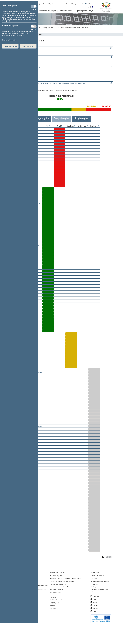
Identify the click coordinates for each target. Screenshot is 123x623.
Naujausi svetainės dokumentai (59, 585)
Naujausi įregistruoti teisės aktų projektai (62, 580)
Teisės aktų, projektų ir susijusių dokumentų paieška (65, 577)
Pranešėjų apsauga (56, 591)
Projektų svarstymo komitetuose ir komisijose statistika (73, 27)
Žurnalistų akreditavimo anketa (100, 580)
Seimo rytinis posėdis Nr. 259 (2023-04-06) (25, 67)
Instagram (96, 607)
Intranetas (53, 607)
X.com (95, 601)
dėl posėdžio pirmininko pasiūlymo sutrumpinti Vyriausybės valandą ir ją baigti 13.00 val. (48, 83)
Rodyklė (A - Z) (54, 601)
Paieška (52, 604)
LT (86, 4)
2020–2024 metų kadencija (20, 48)
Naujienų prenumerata (97, 585)
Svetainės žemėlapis (56, 598)
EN (89, 4)
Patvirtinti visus (28, 46)
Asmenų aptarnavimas (97, 574)
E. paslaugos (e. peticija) (84, 11)
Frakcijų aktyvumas (48, 27)
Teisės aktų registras (73, 4)
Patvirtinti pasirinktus (10, 46)
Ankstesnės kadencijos (47, 11)
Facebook (96, 595)
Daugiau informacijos (9, 40)
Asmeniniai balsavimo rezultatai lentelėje (61, 119)
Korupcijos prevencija (56, 588)
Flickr (94, 598)
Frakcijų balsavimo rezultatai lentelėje (81, 119)
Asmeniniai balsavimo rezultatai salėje (41, 119)
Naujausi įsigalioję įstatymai (58, 583)
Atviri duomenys (95, 583)
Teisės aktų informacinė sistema (53, 4)
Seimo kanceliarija (65, 11)
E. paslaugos (94, 577)
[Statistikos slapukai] (34, 26)
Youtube (95, 604)
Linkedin (95, 610)
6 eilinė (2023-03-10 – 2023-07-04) (22, 57)
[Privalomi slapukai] (34, 6)
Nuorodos (53, 596)
